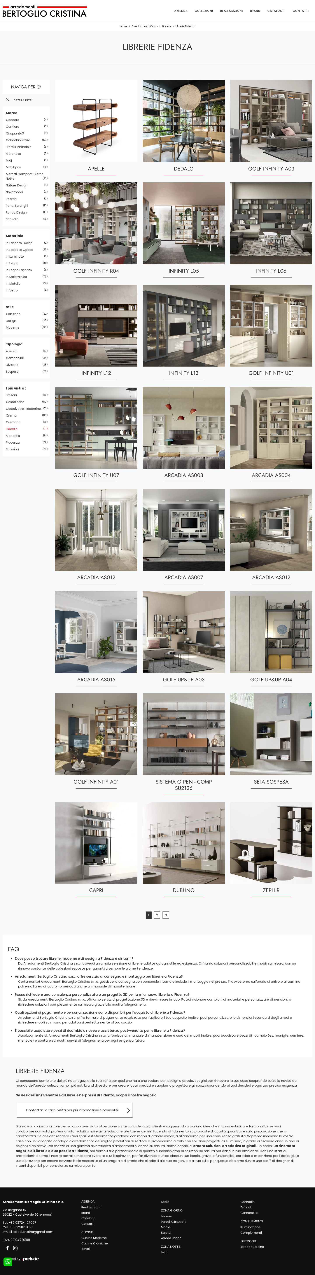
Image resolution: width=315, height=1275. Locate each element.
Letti (164, 1252)
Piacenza (14, 443)
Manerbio (14, 436)
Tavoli (85, 1249)
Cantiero (14, 127)
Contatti (301, 11)
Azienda (181, 11)
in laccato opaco (21, 250)
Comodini (247, 1202)
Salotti (166, 1232)
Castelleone (17, 402)
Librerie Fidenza (185, 26)
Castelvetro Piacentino (25, 409)
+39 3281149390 (21, 1227)
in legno (14, 263)
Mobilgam (15, 167)
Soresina (14, 449)
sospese (14, 371)
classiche (15, 314)
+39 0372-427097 (22, 1222)
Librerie (166, 26)
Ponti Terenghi (18, 206)
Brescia (13, 395)
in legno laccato (20, 270)
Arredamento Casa (145, 26)
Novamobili (16, 192)
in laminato (16, 256)
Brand (255, 11)
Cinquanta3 (16, 133)
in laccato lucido (21, 243)
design (12, 321)
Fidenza (13, 429)
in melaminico (18, 277)
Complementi (251, 1232)
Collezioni (204, 11)
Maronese (15, 154)
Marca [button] (12, 113)
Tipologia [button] (14, 344)
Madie (165, 1227)
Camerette (249, 1213)
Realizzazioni (231, 11)
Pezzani (13, 199)
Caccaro (14, 120)
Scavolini (14, 219)
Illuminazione (250, 1227)
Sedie (165, 1202)
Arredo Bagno (171, 1238)
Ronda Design (18, 212)
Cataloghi (276, 11)
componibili (16, 358)
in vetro (13, 290)
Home (123, 26)
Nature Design (18, 185)
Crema (13, 416)
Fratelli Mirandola (20, 147)
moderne (14, 328)
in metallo (15, 283)
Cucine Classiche (94, 1243)
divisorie (14, 365)
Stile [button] (10, 307)
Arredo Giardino (252, 1247)
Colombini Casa (19, 140)
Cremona (15, 422)
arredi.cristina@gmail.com (33, 1232)
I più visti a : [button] (16, 388)
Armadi (245, 1207)
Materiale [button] (14, 236)
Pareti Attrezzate (174, 1222)
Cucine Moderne (94, 1238)
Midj (10, 161)
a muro (13, 351)
